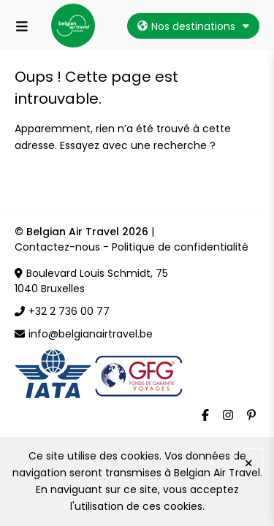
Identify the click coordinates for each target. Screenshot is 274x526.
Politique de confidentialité (180, 247)
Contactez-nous (57, 247)
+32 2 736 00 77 (62, 311)
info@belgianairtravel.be (90, 334)
